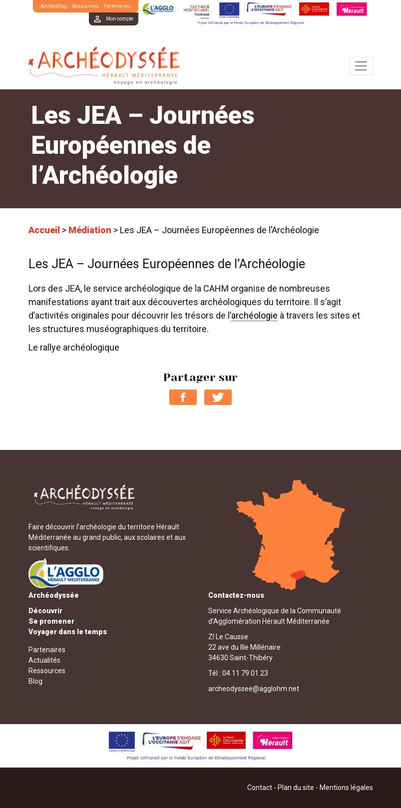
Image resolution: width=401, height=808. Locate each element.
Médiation (89, 230)
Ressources (85, 6)
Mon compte (119, 18)
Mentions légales (346, 788)
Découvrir (45, 611)
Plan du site (296, 788)
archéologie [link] (254, 315)
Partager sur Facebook (183, 397)
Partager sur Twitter (218, 397)
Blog (35, 681)
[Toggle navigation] (361, 66)
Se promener (51, 621)
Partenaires (117, 6)
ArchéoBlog (53, 6)
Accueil (44, 230)
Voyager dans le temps (67, 632)
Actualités (44, 660)
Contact (259, 788)
